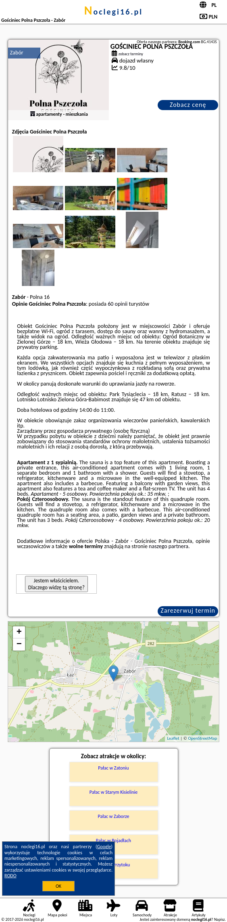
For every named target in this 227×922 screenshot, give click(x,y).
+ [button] (19, 632)
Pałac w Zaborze (113, 816)
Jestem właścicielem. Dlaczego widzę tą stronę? (56, 584)
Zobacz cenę (188, 104)
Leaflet (173, 738)
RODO (10, 875)
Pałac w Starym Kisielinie (114, 792)
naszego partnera (168, 546)
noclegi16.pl (113, 12)
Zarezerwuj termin (187, 610)
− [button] (19, 644)
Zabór (16, 52)
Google (104, 846)
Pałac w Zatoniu (113, 768)
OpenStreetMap (202, 738)
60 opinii (117, 303)
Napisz (219, 919)
